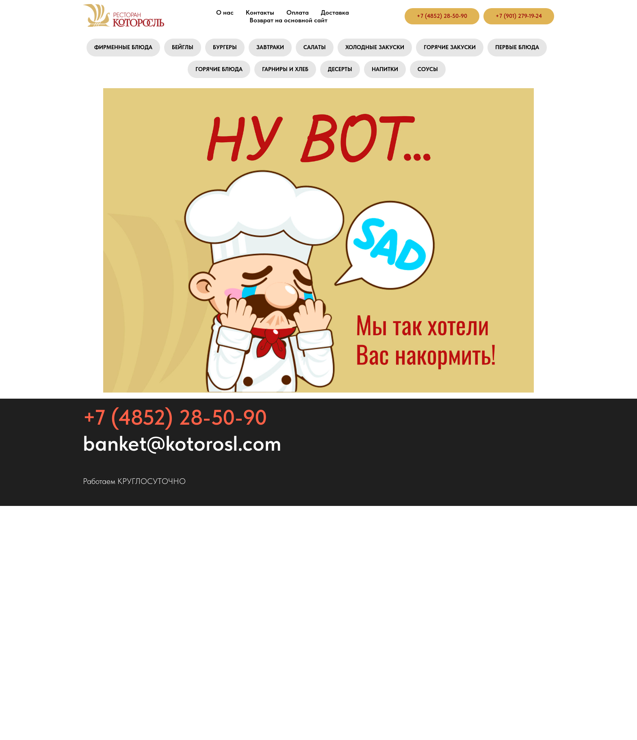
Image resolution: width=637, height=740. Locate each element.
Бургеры (225, 47)
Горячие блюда (219, 69)
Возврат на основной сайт (288, 20)
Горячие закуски (450, 47)
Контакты (260, 12)
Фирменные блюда (123, 47)
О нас (225, 12)
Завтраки (270, 47)
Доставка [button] (335, 12)
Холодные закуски (374, 47)
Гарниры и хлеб (285, 69)
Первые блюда (517, 47)
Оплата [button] (297, 12)
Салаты (314, 47)
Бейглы (182, 47)
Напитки (385, 69)
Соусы (428, 69)
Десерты (340, 69)
